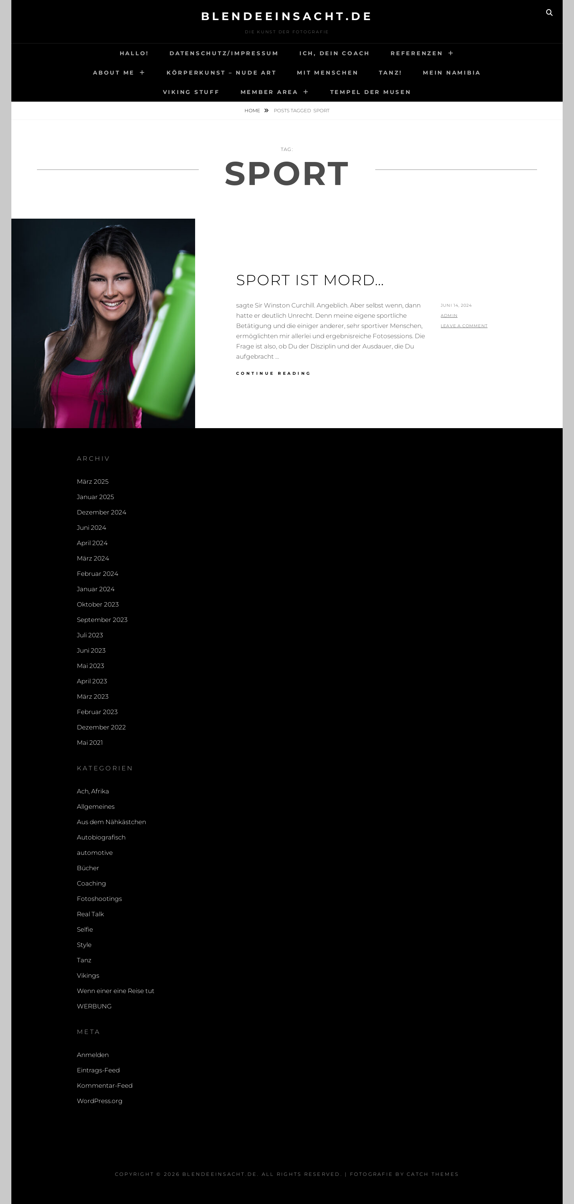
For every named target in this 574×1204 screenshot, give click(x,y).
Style (84, 944)
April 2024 (92, 543)
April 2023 (92, 681)
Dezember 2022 (101, 727)
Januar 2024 (96, 589)
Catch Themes (433, 1174)
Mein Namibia (452, 72)
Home (253, 110)
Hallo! (134, 53)
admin (449, 315)
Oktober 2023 (98, 604)
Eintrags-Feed (98, 1070)
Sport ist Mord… (310, 280)
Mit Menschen (327, 72)
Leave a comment (464, 325)
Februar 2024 (97, 573)
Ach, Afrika (93, 791)
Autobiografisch (101, 837)
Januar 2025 (95, 497)
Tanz (84, 960)
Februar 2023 (97, 712)
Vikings (88, 975)
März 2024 (93, 558)
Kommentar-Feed (105, 1085)
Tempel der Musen (370, 91)
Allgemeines (96, 806)
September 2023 (102, 619)
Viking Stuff (191, 91)
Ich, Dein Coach (334, 53)
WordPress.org (100, 1101)
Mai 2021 (90, 742)
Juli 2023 (90, 635)
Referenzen (417, 53)
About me (114, 72)
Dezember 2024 (101, 512)
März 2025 (92, 481)
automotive (95, 852)
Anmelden (93, 1054)
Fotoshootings (99, 898)
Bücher (88, 868)
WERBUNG (94, 1006)
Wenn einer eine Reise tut (115, 990)
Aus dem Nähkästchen (111, 822)
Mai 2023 (90, 665)
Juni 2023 (91, 650)
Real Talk (90, 914)
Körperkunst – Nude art (222, 72)
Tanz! (390, 72)
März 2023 (92, 696)
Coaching (91, 883)
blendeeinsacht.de (287, 16)
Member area (269, 91)
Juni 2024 (91, 527)
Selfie (85, 929)
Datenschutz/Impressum (224, 53)
